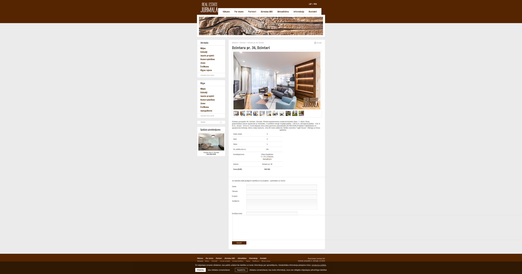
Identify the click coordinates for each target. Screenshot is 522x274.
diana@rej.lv (267, 159)
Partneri (252, 11)
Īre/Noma (204, 66)
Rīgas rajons (206, 70)
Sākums (226, 11)
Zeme (202, 62)
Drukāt (319, 43)
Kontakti (313, 11)
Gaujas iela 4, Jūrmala (211, 152)
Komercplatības (207, 59)
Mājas (203, 48)
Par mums (239, 11)
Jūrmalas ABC (267, 11)
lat (310, 4)
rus (315, 4)
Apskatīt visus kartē (207, 75)
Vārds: (234, 186)
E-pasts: (235, 196)
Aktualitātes (283, 11)
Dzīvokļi (203, 52)
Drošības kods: (237, 213)
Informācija (299, 11)
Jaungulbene (206, 110)
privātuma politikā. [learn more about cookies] (319, 265)
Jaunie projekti (207, 55)
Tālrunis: (235, 191)
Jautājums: (236, 201)
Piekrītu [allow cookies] (200, 270)
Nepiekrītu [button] (241, 270)
